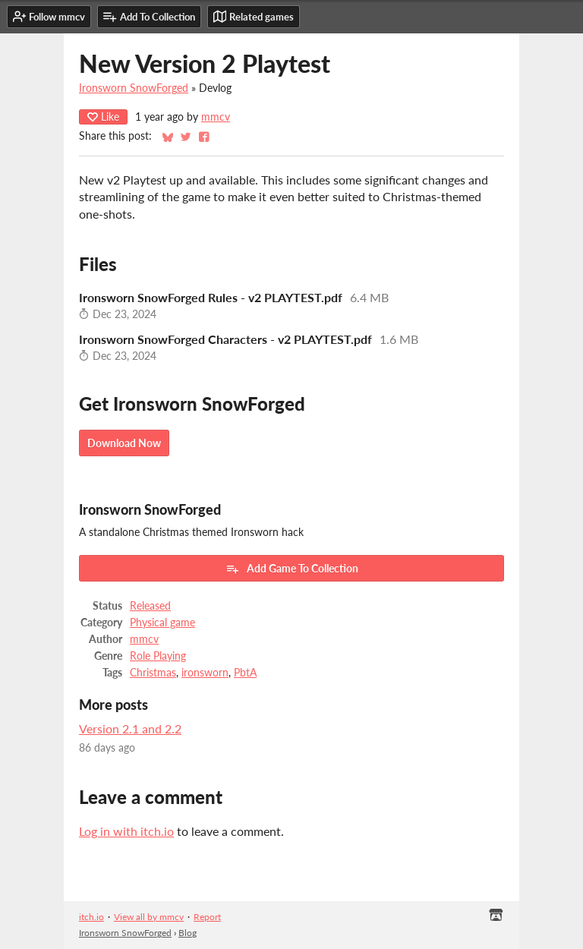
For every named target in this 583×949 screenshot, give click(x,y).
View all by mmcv (149, 916)
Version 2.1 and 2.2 (130, 728)
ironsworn (204, 673)
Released (150, 606)
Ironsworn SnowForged (133, 88)
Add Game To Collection (291, 568)
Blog (187, 932)
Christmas (153, 673)
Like (103, 116)
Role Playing (158, 656)
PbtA (245, 673)
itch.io (91, 916)
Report (207, 916)
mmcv (215, 117)
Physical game (162, 622)
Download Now (124, 443)
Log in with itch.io (126, 831)
